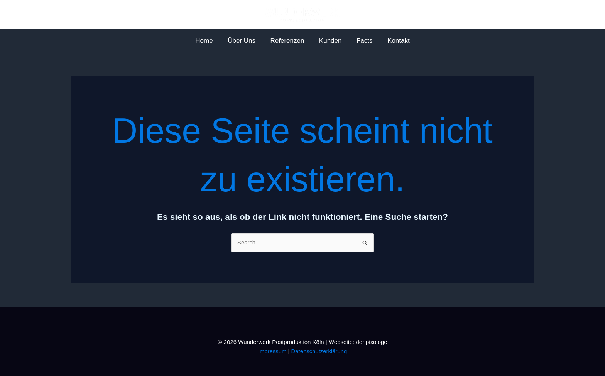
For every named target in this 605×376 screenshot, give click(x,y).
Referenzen (288, 40)
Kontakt (394, 40)
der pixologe (371, 342)
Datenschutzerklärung (319, 351)
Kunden (329, 40)
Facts (362, 40)
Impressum (272, 351)
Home (208, 40)
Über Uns (244, 40)
